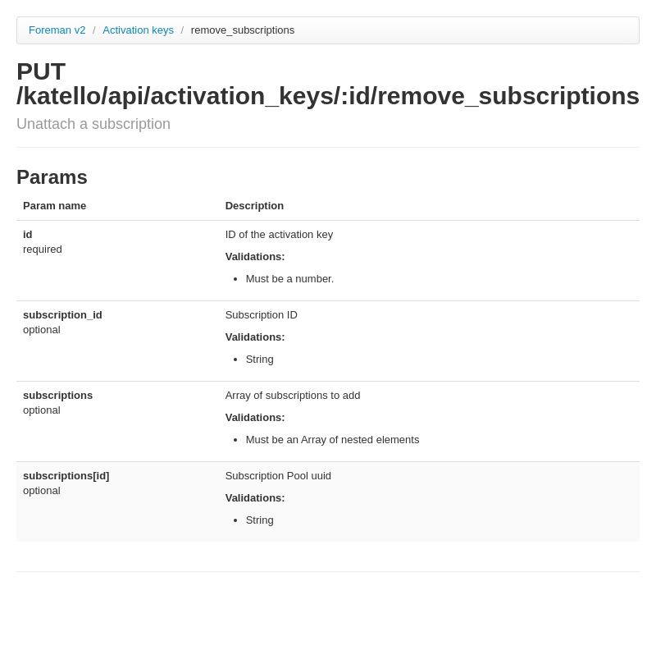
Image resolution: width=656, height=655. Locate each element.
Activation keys (139, 30)
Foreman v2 (57, 30)
